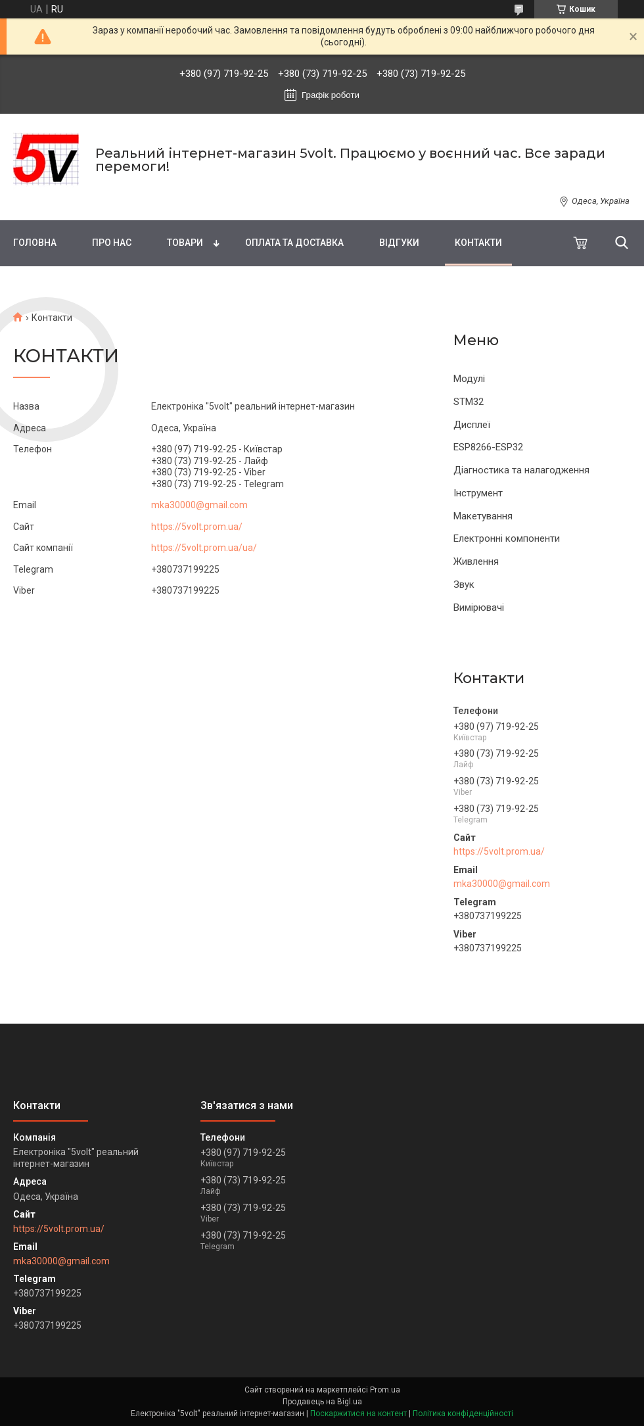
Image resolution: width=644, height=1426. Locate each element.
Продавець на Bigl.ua (322, 1401)
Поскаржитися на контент (358, 1413)
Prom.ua (385, 1389)
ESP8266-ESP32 (488, 447)
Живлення (476, 561)
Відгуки (399, 242)
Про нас (111, 242)
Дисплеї (471, 425)
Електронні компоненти (506, 538)
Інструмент (478, 493)
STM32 (468, 402)
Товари (185, 242)
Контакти (478, 242)
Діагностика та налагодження (521, 470)
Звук (463, 584)
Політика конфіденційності (463, 1413)
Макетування (483, 516)
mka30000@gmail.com (501, 883)
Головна (35, 242)
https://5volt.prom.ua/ (499, 851)
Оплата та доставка (294, 242)
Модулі (469, 379)
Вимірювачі (478, 607)
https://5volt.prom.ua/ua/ (204, 547)
